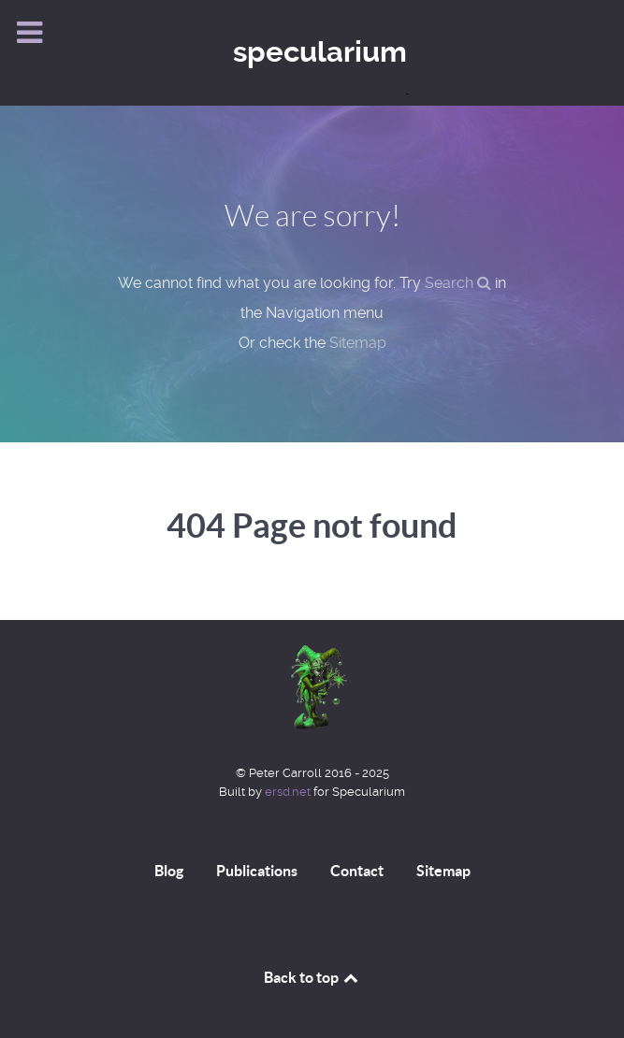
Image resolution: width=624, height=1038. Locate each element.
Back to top (312, 977)
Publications (256, 870)
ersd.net (288, 792)
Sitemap (357, 343)
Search (458, 283)
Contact (357, 870)
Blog (168, 870)
